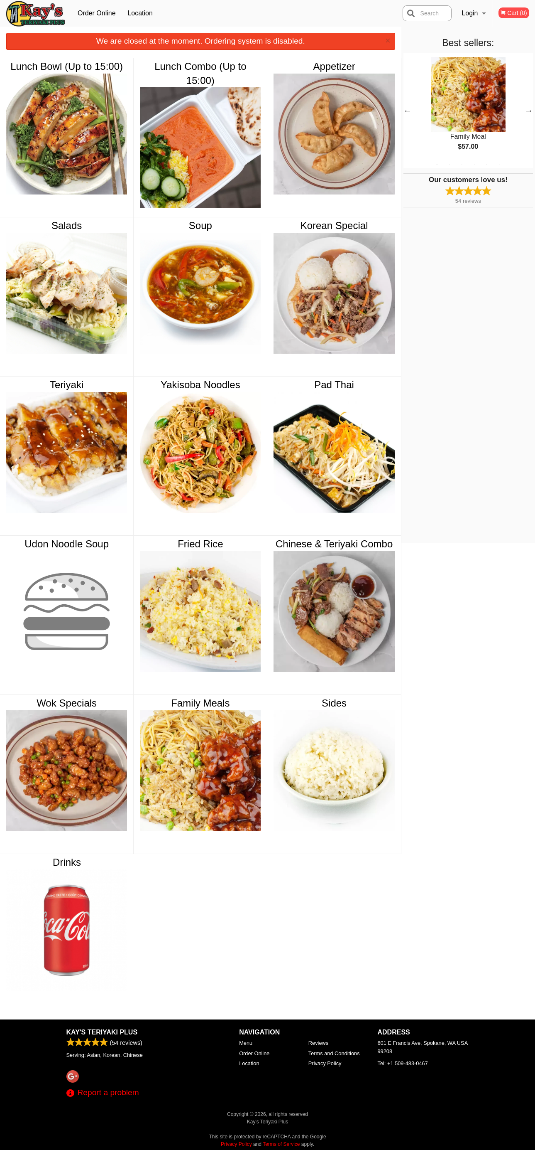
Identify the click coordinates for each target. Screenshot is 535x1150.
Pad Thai (334, 384)
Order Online (97, 13)
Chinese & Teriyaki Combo (334, 543)
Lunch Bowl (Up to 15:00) (66, 66)
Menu (245, 1043)
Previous (407, 110)
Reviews (318, 1043)
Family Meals (200, 703)
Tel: (403, 1063)
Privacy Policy (325, 1063)
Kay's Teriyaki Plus (102, 1032)
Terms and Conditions (334, 1053)
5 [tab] (487, 164)
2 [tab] (449, 164)
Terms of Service (281, 1144)
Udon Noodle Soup (66, 543)
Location (140, 13)
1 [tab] (437, 164)
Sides (334, 703)
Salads (66, 225)
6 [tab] (499, 164)
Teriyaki (66, 384)
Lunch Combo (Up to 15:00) (200, 73)
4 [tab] (474, 164)
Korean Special (334, 225)
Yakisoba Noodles (200, 384)
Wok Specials (67, 703)
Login (470, 13)
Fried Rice (200, 543)
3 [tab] (462, 164)
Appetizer (334, 66)
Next (529, 110)
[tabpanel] (468, 110)
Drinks (67, 862)
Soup (200, 225)
